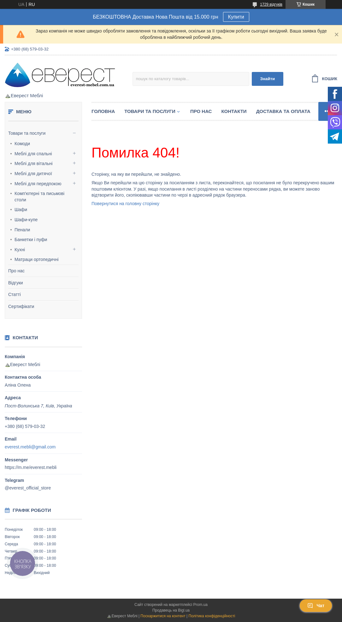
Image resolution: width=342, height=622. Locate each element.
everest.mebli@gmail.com (30, 446)
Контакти (233, 111)
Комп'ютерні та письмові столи (39, 196)
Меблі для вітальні (34, 163)
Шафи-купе (26, 219)
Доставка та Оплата (283, 111)
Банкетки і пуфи (31, 239)
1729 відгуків (271, 4)
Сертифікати (21, 306)
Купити (236, 17)
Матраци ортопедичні (37, 259)
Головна (103, 111)
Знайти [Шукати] (267, 78)
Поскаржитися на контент (162, 616)
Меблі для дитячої (33, 173)
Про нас (16, 270)
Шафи (21, 209)
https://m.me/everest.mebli (30, 467)
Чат (315, 605)
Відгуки (15, 282)
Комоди (22, 143)
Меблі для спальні (33, 153)
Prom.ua (200, 604)
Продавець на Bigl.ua (171, 610)
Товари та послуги (26, 133)
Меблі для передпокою (38, 183)
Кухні (20, 249)
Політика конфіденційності (212, 616)
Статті (14, 294)
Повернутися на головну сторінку (125, 203)
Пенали (22, 229)
